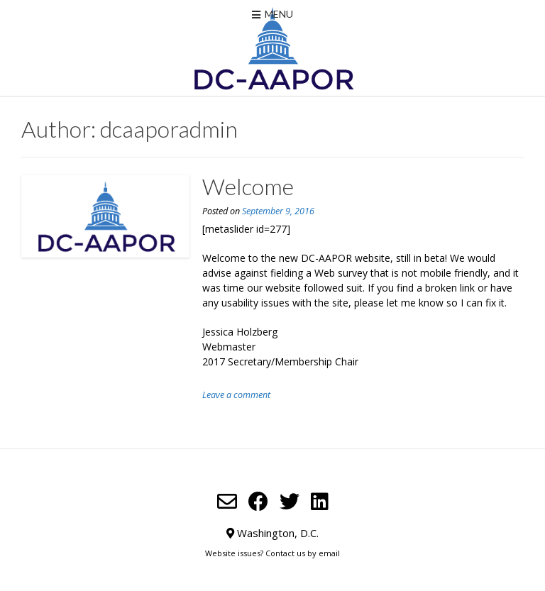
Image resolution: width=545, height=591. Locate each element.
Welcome (248, 186)
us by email (318, 553)
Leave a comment (236, 395)
